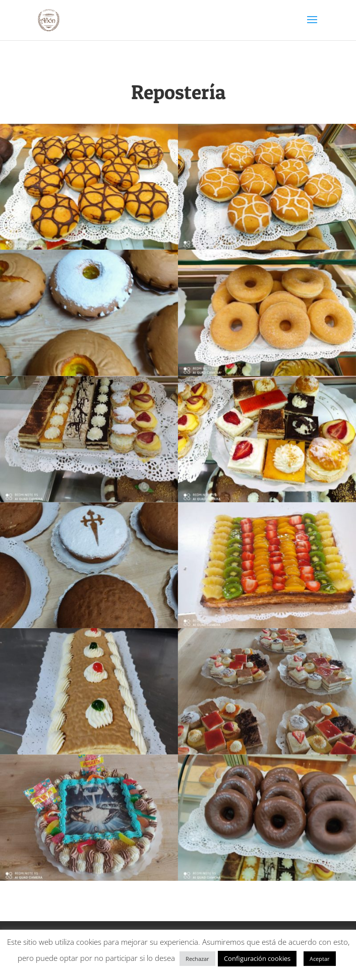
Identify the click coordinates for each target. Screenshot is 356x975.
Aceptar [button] (320, 958)
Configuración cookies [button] (257, 958)
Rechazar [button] (197, 958)
